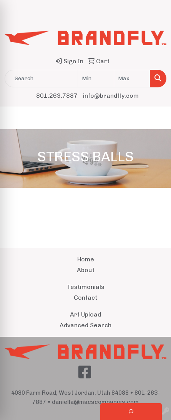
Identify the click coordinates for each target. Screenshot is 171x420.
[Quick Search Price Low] (96, 78)
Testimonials (86, 286)
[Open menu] (155, 117)
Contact (85, 297)
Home (85, 259)
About (86, 270)
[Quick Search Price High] (132, 78)
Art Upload (85, 314)
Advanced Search (85, 325)
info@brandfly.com (111, 95)
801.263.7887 (57, 95)
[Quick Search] (41, 78)
